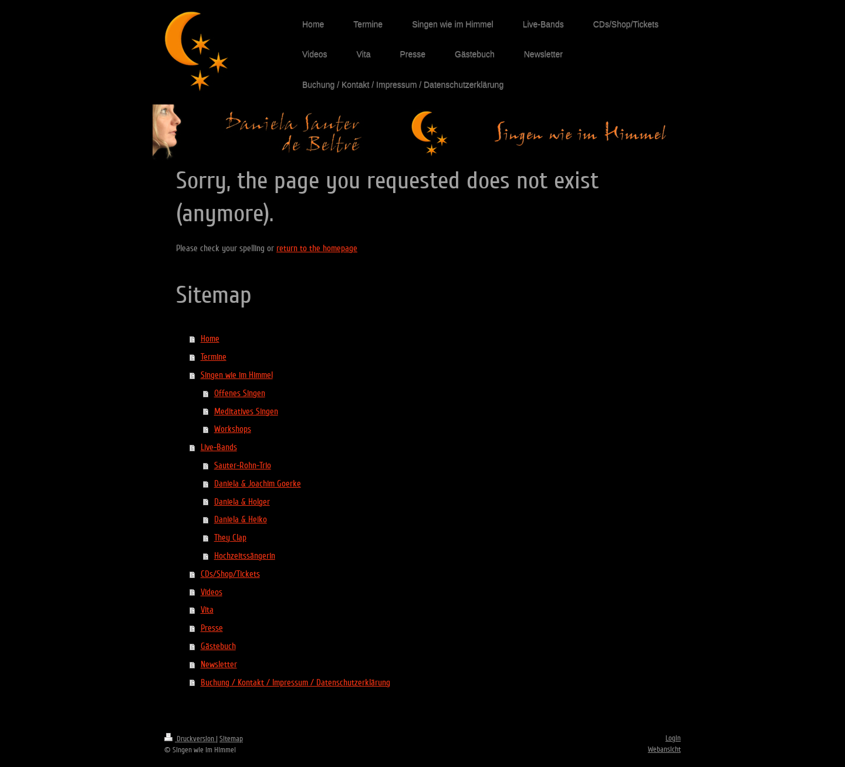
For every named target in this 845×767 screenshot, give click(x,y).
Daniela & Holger (242, 501)
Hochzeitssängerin (244, 555)
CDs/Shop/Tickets (230, 574)
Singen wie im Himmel (237, 375)
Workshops (232, 429)
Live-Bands (219, 447)
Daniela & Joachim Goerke (257, 483)
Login (673, 738)
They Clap (230, 537)
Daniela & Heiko (240, 519)
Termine (214, 357)
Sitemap (231, 739)
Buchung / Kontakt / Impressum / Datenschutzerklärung (295, 682)
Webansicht (664, 749)
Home (210, 338)
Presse (212, 628)
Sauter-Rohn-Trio (242, 465)
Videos (211, 592)
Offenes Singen (239, 393)
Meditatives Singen (246, 411)
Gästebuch (218, 646)
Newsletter (219, 664)
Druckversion (190, 739)
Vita (207, 609)
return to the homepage (316, 248)
